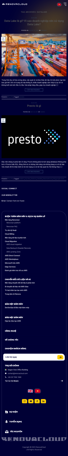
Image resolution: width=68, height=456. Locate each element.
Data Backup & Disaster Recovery (18, 248)
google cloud (60, 179)
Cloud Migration (11, 241)
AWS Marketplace (11, 259)
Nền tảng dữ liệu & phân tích (15, 238)
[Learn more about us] (34, 340)
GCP (54, 179)
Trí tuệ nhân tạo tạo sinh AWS (16, 290)
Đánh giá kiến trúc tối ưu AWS (16, 270)
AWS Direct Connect (12, 256)
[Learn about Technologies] (34, 331)
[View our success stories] (34, 348)
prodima (44, 30)
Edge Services (10, 267)
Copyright (26, 447)
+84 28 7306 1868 (14, 377)
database (34, 179)
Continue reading (34, 90)
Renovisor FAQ (11, 227)
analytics (21, 179)
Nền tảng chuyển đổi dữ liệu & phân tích (20, 283)
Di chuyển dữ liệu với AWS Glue (16, 287)
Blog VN (34, 18)
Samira (42, 112)
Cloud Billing (9, 234)
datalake (21, 97)
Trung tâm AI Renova (13, 294)
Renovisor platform (13, 223)
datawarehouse (47, 179)
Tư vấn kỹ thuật (10, 230)
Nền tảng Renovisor (12, 220)
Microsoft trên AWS (12, 263)
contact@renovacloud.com (18, 373)
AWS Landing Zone (13, 252)
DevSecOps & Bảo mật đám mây (17, 308)
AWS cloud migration (14, 244)
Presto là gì (34, 105)
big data (27, 179)
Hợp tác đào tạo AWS (13, 321)
